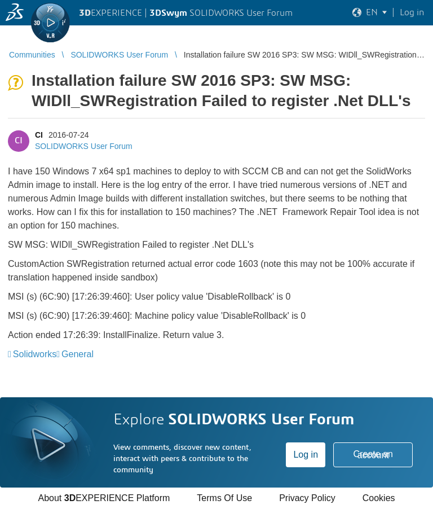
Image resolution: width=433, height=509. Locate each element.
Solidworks (34, 354)
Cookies (379, 498)
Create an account (373, 454)
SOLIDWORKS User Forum (83, 146)
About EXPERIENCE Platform (104, 498)
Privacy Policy (307, 498)
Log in (305, 454)
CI (39, 134)
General (77, 354)
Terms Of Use (224, 498)
